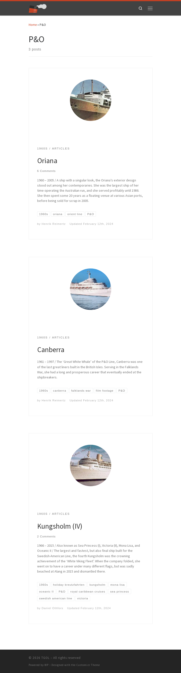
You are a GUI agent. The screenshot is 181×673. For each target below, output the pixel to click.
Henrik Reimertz (54, 223)
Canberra (50, 349)
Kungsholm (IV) (59, 526)
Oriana (47, 160)
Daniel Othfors (52, 608)
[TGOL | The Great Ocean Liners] (38, 7)
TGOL (45, 658)
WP (46, 665)
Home (33, 25)
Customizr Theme (88, 665)
